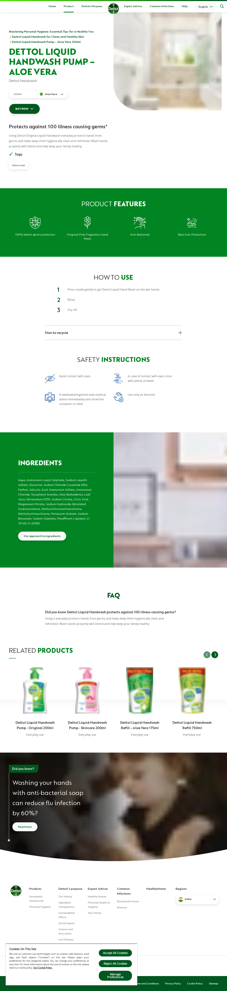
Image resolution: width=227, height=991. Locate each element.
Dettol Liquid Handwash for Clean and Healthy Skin (48, 36)
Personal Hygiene (40, 906)
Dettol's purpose (70, 888)
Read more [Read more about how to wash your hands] (25, 826)
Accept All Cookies (115, 953)
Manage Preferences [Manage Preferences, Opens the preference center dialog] (115, 975)
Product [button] (69, 6)
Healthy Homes (97, 896)
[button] (197, 899)
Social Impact (67, 923)
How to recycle (113, 333)
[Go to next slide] (214, 654)
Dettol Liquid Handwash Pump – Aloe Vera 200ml (46, 42)
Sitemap (213, 983)
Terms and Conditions (146, 983)
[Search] (222, 7)
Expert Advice (133, 6)
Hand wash (18, 165)
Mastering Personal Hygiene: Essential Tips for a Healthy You (51, 31)
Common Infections (162, 6)
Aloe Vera (51, 94)
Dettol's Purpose (92, 6)
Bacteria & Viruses (128, 901)
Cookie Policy (195, 983)
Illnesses (122, 907)
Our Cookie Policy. (43, 967)
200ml (17, 94)
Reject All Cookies (115, 964)
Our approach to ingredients (42, 536)
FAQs (185, 6)
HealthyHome (156, 888)
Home (52, 6)
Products (35, 888)
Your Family (94, 912)
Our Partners (66, 939)
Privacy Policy (173, 983)
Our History (65, 896)
